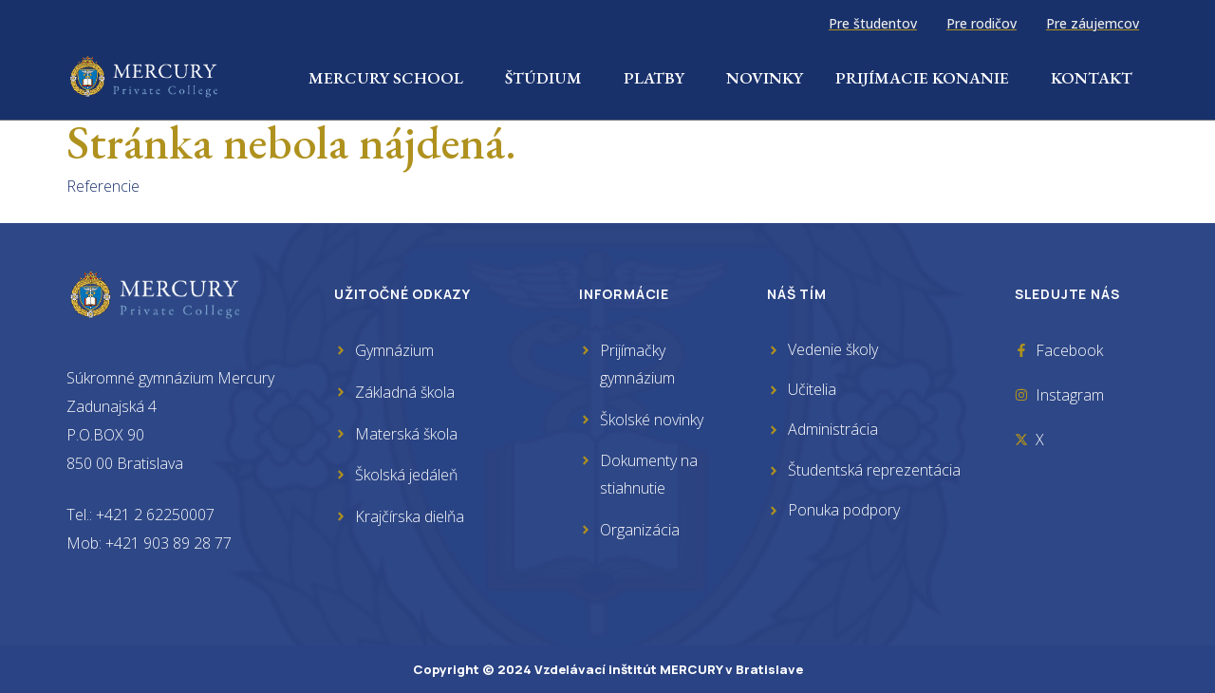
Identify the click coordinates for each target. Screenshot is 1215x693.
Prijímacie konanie (927, 77)
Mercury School (390, 77)
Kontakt (1091, 77)
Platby (659, 77)
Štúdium (548, 77)
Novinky (764, 77)
